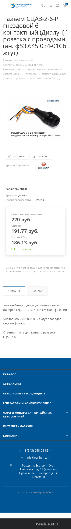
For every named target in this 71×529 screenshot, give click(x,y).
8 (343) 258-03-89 (36, 450)
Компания (11, 435)
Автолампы (12, 384)
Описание (14, 291)
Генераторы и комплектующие (27, 403)
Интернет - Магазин (18, 426)
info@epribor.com (38, 457)
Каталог (9, 374)
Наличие (37, 291)
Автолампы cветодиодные (24, 393)
